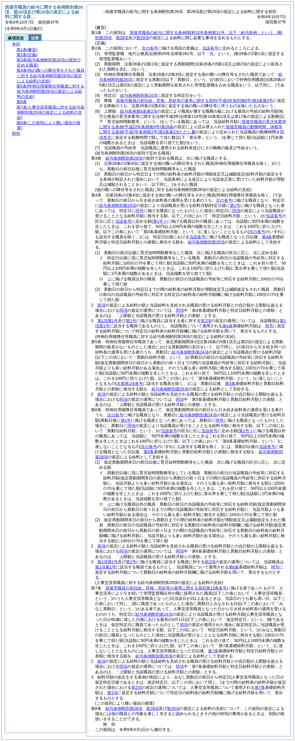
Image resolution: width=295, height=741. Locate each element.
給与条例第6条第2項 (138, 111)
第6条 (148, 451)
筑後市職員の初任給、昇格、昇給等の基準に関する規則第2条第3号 (194, 100)
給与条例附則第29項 (153, 656)
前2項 (206, 320)
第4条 (267, 237)
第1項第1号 (107, 320)
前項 (101, 305)
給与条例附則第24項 (138, 95)
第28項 (122, 37)
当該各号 (210, 48)
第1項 (112, 692)
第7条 (213, 651)
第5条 (230, 383)
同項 (123, 310)
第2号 (131, 320)
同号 (269, 326)
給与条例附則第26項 (123, 158)
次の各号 (150, 48)
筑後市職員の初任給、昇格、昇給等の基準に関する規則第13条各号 (166, 588)
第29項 (142, 37)
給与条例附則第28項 (206, 242)
